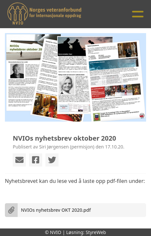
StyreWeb (96, 232)
